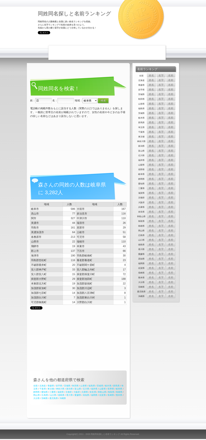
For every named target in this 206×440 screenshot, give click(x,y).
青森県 (51, 385)
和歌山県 (102, 392)
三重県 (52, 392)
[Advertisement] (107, 52)
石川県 (86, 389)
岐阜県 (119, 389)
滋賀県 (60, 392)
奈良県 (93, 392)
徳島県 (61, 395)
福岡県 (94, 395)
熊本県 (119, 395)
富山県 (78, 389)
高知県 (86, 395)
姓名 (151, 75)
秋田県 (75, 385)
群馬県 (116, 385)
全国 (35, 385)
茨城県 (100, 385)
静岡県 (36, 392)
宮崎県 (44, 398)
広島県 (45, 395)
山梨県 (102, 389)
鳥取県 (111, 392)
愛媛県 (78, 395)
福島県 (92, 385)
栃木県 (108, 385)
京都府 (69, 392)
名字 (161, 75)
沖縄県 (63, 398)
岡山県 (36, 395)
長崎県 (111, 395)
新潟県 (69, 389)
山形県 (83, 385)
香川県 (69, 395)
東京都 (51, 389)
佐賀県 (102, 395)
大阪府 (77, 392)
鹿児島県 (53, 398)
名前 (170, 75)
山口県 (53, 395)
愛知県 (44, 392)
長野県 (111, 389)
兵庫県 (85, 392)
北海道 (42, 385)
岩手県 (59, 385)
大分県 (36, 398)
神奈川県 (60, 389)
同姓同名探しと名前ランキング (74, 13)
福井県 (94, 389)
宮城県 (67, 385)
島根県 (119, 392)
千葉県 (42, 389)
